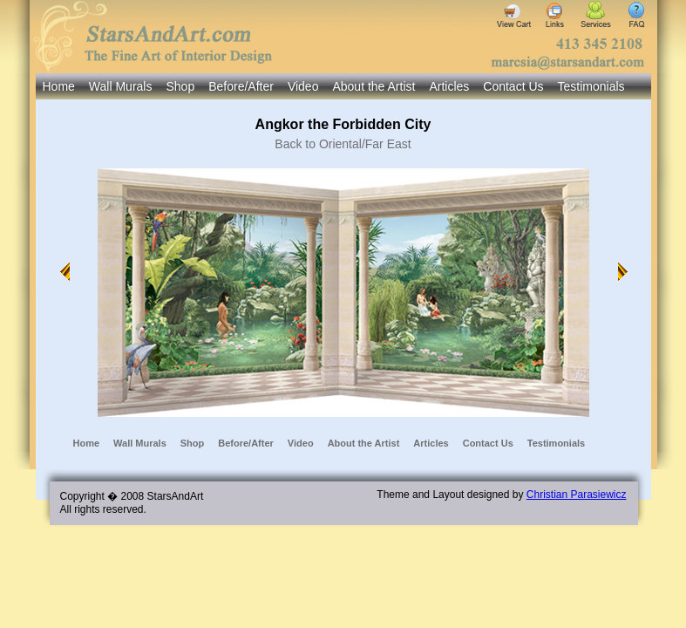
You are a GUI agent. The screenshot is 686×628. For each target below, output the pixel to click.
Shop (180, 86)
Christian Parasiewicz (576, 494)
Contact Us (513, 86)
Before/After (241, 86)
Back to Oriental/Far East (343, 144)
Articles (449, 86)
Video (303, 86)
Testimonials (591, 86)
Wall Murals (121, 86)
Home (59, 86)
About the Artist (373, 86)
